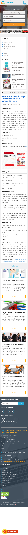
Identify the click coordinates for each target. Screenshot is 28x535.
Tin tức (5, 51)
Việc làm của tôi (5, 491)
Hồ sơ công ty (5, 480)
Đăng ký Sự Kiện (5, 482)
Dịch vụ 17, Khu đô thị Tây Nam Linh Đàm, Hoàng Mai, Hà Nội (13, 453)
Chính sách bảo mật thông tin (8, 474)
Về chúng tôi (4, 468)
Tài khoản (4, 489)
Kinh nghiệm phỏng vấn (9, 46)
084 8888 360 (10, 421)
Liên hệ (3, 470)
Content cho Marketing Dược (18, 74)
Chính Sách (6, 44)
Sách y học (6, 55)
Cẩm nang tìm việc (8, 42)
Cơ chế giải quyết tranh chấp (8, 478)
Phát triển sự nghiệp (8, 48)
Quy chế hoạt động (6, 472)
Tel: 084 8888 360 (7, 455)
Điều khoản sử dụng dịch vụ (8, 476)
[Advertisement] (14, 521)
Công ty (14, 443)
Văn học (6, 53)
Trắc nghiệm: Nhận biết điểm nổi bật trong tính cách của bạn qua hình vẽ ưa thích (18, 69)
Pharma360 (17, 502)
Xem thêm (14, 296)
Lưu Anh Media (10, 504)
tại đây (23, 461)
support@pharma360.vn (8, 457)
